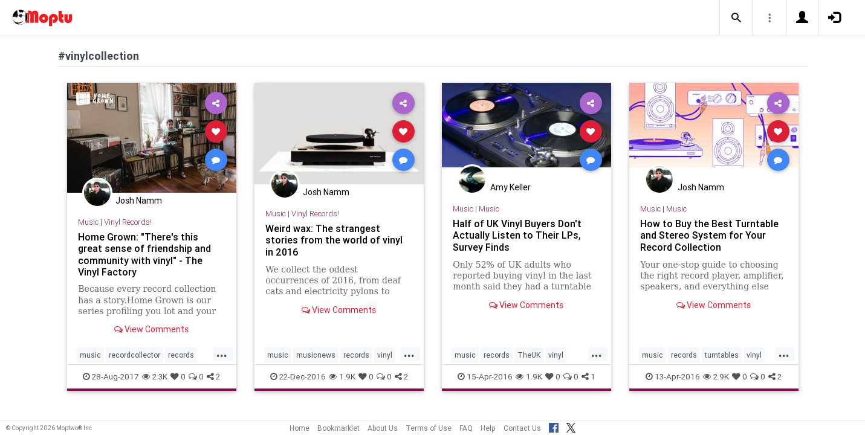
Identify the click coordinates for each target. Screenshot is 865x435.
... (221, 354)
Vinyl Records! (128, 222)
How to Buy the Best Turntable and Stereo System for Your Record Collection (709, 235)
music (90, 354)
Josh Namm (138, 200)
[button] (736, 18)
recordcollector (134, 354)
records (181, 354)
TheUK (528, 354)
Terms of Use (429, 428)
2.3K (154, 376)
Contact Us (522, 428)
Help (488, 428)
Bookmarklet (338, 428)
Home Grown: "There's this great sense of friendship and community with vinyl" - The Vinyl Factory (144, 254)
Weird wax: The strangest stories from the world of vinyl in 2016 (334, 239)
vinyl (384, 354)
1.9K (342, 376)
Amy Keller (510, 187)
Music (88, 222)
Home (299, 428)
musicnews (315, 354)
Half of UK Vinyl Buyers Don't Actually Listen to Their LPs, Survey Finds (517, 235)
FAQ (466, 428)
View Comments (151, 329)
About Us (383, 428)
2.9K (716, 376)
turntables (722, 354)
